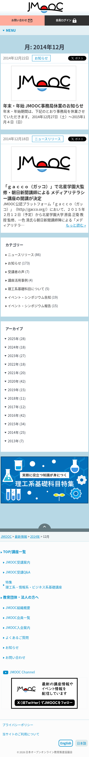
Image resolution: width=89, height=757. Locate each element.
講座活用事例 (18, 280)
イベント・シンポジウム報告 (29, 305)
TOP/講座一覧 (14, 551)
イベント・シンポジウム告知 (29, 297)
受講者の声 (16, 271)
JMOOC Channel (19, 672)
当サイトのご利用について (20, 734)
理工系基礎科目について (26, 288)
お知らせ (41, 58)
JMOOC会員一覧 (17, 617)
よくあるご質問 (17, 637)
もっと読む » (76, 225)
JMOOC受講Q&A (17, 572)
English (65, 743)
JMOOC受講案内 (17, 562)
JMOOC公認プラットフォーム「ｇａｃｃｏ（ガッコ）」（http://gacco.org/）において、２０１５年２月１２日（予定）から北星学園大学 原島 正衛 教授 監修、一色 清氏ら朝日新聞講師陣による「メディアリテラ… (44, 214)
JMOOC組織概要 (17, 607)
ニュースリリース (48, 138)
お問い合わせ (22, 20)
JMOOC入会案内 (17, 627)
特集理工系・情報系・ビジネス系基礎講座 (33, 584)
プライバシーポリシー (17, 724)
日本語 (81, 743)
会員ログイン (66, 20)
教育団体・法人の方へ (21, 597)
